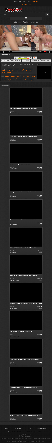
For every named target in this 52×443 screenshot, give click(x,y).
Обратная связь (16, 431)
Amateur (10, 69)
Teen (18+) (28, 71)
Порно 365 (34, 1)
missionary (19, 79)
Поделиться (35, 60)
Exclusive (29, 69)
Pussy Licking (12, 71)
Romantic (21, 71)
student (13, 76)
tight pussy (11, 79)
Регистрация (24, 4)
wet (28, 76)
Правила (29, 431)
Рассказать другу (42, 428)
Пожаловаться (15, 60)
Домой (7, 428)
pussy (23, 76)
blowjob (23, 78)
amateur (4, 78)
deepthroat (30, 78)
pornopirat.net (30, 434)
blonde (7, 76)
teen (18, 76)
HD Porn (4, 71)
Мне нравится (15, 58)
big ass (11, 78)
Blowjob (23, 69)
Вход (30, 4)
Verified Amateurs (6, 72)
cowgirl (4, 79)
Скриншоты (26, 60)
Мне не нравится (30, 58)
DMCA (39, 431)
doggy (33, 76)
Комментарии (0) (46, 60)
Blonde (16, 69)
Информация (5, 60)
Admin (39, 64)
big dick (17, 78)
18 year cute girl (29, 79)
